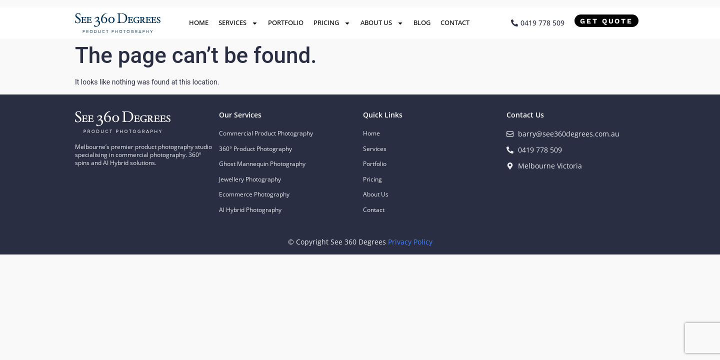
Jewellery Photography (250, 179)
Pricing (332, 23)
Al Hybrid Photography (250, 210)
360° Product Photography (255, 148)
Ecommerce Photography (254, 194)
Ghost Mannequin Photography (262, 164)
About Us (382, 23)
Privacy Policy (410, 241)
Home (198, 22)
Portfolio (286, 22)
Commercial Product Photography (266, 133)
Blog (422, 22)
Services (238, 23)
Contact (455, 22)
